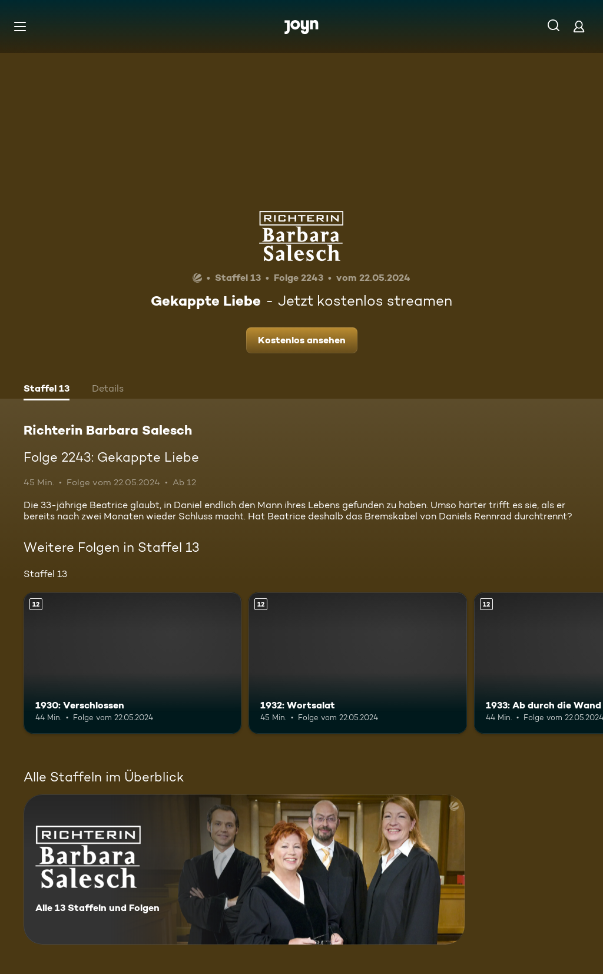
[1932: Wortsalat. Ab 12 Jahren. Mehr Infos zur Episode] (357, 663)
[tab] (46, 389)
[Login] (579, 26)
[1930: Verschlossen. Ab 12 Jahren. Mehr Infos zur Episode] (132, 663)
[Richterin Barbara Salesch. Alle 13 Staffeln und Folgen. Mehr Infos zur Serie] (244, 869)
